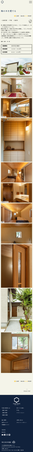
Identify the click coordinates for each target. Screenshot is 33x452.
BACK (22, 16)
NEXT (29, 16)
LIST (17, 16)
